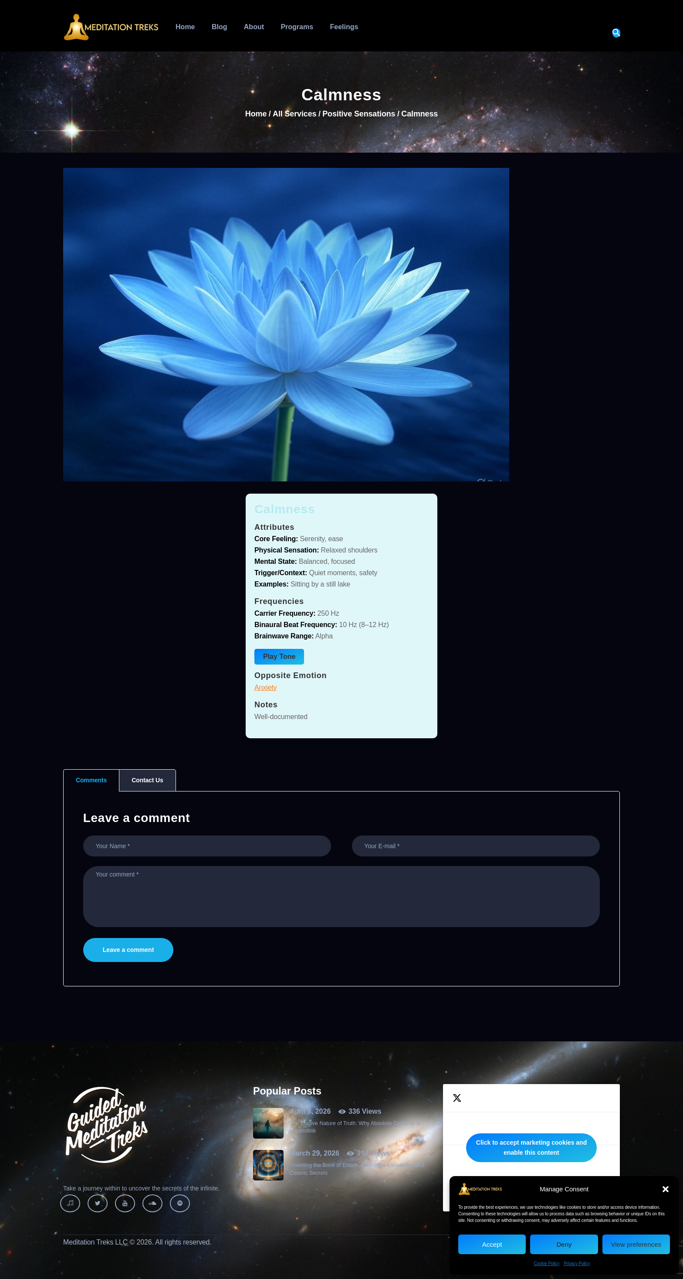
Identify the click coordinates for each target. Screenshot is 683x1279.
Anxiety (265, 687)
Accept (492, 1244)
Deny (563, 1244)
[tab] (91, 780)
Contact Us (147, 780)
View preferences (636, 1244)
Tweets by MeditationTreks (531, 1147)
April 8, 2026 (310, 1111)
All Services (294, 113)
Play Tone (279, 656)
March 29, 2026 (314, 1153)
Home (256, 114)
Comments (91, 780)
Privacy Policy (577, 1263)
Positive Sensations (358, 114)
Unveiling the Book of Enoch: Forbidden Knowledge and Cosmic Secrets (357, 1169)
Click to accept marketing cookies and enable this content (531, 1147)
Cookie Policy (547, 1263)
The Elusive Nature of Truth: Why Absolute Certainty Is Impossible (355, 1127)
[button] (665, 1189)
